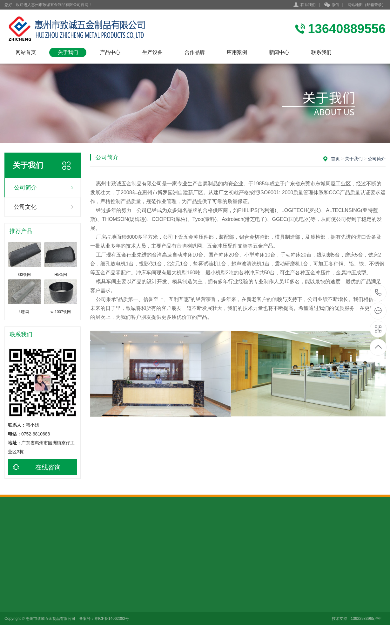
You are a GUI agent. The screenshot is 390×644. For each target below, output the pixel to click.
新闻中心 (279, 52)
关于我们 (68, 52)
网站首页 (26, 52)
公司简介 (25, 187)
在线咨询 (34, 467)
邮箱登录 (374, 5)
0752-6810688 (378, 292)
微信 (331, 5)
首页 (335, 158)
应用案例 (237, 52)
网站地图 (355, 5)
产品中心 (110, 52)
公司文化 (25, 207)
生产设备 (152, 52)
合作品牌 (195, 52)
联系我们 (308, 5)
